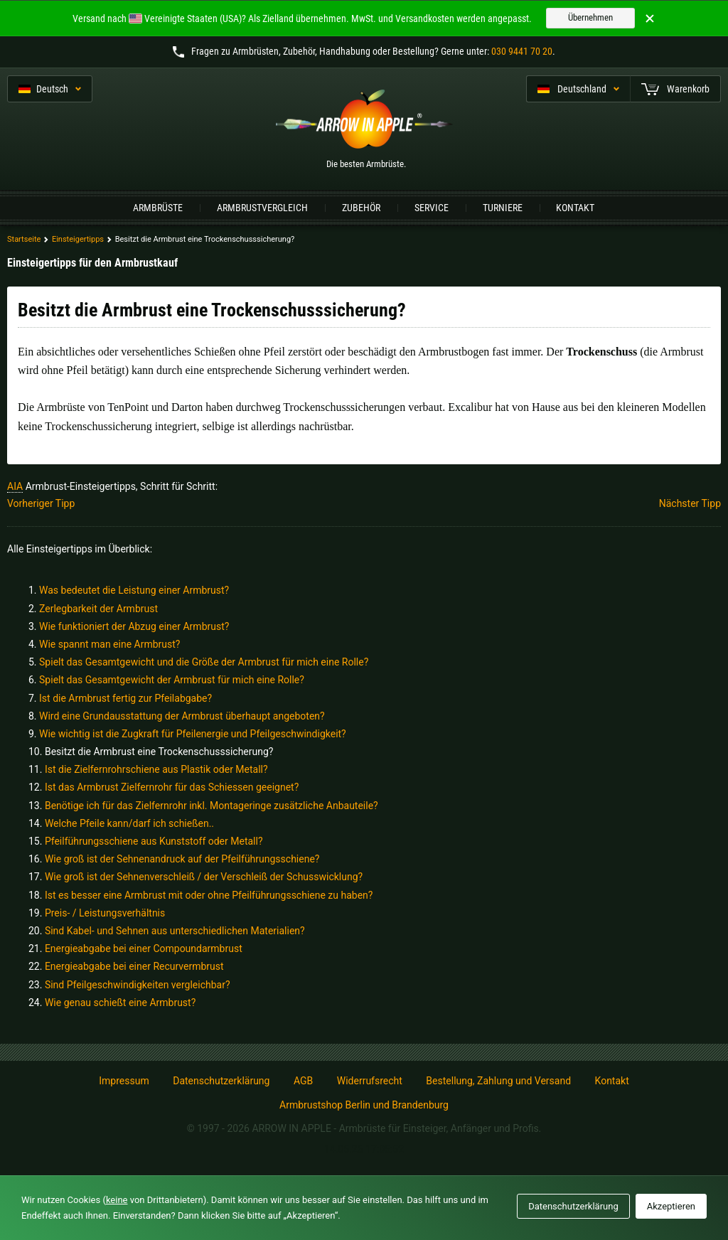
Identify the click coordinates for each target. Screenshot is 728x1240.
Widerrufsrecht (369, 1081)
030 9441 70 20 (521, 51)
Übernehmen (590, 17)
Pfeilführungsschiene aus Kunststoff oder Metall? (154, 841)
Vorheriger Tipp (41, 503)
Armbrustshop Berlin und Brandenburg (364, 1105)
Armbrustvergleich (262, 207)
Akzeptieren (671, 1206)
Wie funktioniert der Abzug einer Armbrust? (134, 626)
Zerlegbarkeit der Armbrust (98, 608)
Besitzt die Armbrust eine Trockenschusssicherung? (159, 751)
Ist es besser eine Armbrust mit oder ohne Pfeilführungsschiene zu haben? (209, 895)
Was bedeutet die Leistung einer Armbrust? (134, 590)
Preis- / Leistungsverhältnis (105, 913)
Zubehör (361, 207)
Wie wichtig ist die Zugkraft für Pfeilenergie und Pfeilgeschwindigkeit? (192, 733)
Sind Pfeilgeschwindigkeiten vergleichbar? (137, 984)
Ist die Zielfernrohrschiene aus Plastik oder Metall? (156, 769)
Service (431, 207)
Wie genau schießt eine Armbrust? (120, 1002)
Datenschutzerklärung (221, 1081)
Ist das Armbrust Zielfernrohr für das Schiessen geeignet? (172, 787)
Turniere (503, 207)
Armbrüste (158, 207)
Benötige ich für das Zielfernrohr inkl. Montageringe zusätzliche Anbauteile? (211, 805)
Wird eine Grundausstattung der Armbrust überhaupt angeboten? (182, 716)
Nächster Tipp (690, 503)
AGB (303, 1081)
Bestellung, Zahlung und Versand (498, 1081)
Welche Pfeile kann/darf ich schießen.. (129, 823)
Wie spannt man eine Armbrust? (109, 644)
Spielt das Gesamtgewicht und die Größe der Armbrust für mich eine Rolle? (203, 662)
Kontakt (575, 207)
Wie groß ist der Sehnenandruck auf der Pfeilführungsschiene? (182, 859)
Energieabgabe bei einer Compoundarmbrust (143, 948)
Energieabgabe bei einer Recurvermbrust (134, 966)
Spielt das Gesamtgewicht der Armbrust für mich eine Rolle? (171, 679)
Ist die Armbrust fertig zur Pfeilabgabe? (125, 698)
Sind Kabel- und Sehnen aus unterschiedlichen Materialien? (175, 930)
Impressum (124, 1081)
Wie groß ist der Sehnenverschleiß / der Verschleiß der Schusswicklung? (204, 876)
